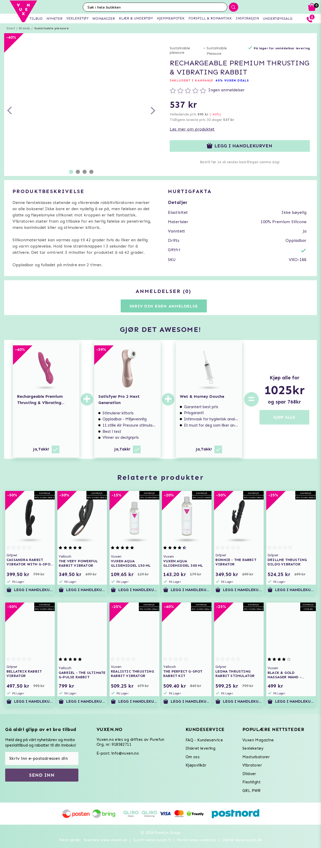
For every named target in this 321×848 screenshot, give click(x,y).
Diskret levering (200, 748)
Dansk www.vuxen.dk (242, 840)
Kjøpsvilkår (196, 765)
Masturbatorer (256, 757)
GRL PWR (251, 790)
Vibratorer (252, 765)
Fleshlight (251, 782)
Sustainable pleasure (51, 28)
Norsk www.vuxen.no (196, 840)
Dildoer (249, 773)
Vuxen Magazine (258, 740)
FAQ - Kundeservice (204, 740)
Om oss (193, 757)
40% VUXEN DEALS (232, 80)
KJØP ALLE (284, 417)
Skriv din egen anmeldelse (163, 306)
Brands (24, 28)
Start (10, 28)
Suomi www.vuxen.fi (152, 840)
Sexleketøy (252, 748)
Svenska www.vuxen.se (105, 840)
